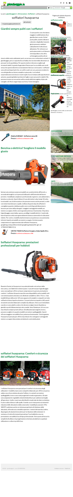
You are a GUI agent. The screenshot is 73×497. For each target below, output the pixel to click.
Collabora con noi (59, 468)
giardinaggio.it (11, 14)
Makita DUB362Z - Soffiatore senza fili (24, 136)
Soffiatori (31, 14)
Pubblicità (67, 468)
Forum (50, 7)
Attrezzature (22, 14)
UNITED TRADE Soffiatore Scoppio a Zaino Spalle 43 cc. (30, 231)
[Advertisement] (20, 11)
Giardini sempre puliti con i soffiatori (22, 28)
